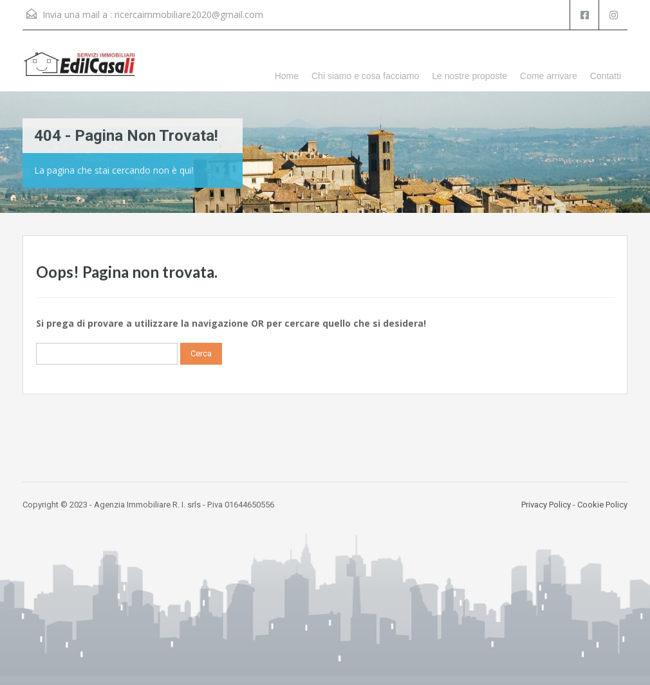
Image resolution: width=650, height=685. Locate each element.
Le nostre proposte (469, 76)
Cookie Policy (602, 504)
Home (287, 76)
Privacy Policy (546, 504)
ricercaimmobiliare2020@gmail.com (189, 14)
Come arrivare (548, 76)
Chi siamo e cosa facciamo (365, 76)
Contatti (605, 76)
